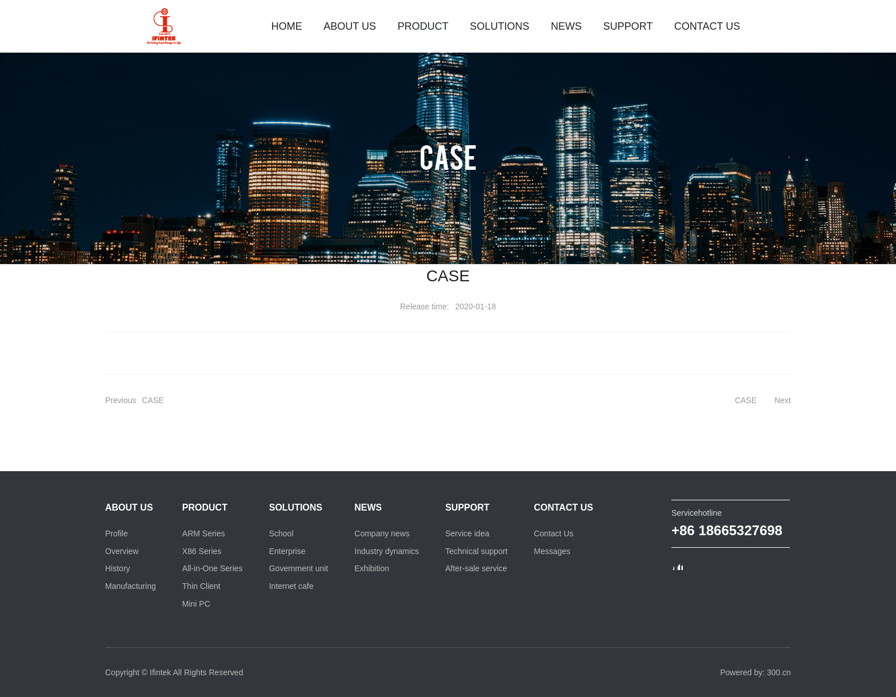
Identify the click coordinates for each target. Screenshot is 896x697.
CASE (448, 156)
